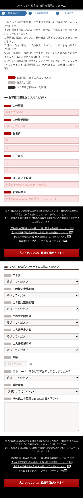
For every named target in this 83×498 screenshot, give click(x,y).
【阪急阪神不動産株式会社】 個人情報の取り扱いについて (39, 228)
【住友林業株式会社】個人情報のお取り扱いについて (39, 236)
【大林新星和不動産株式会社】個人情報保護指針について (39, 232)
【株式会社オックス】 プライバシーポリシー (39, 241)
